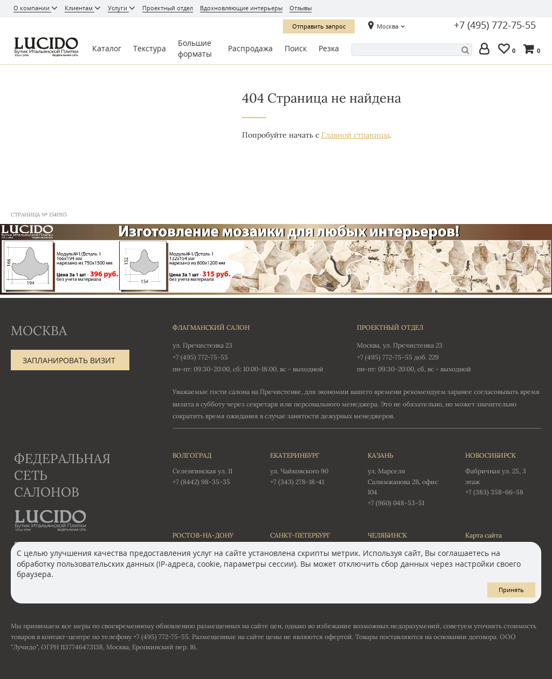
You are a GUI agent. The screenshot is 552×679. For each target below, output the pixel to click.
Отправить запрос (319, 26)
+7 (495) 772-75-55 (495, 25)
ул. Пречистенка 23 (202, 345)
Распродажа (250, 48)
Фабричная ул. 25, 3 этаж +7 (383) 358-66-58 (503, 473)
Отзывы (300, 8)
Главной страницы (355, 135)
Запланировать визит (69, 360)
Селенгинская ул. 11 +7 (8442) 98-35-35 (210, 468)
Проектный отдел (167, 8)
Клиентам (79, 8)
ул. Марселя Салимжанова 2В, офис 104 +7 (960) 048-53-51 (406, 478)
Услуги (118, 8)
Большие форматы (195, 48)
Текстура (149, 48)
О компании (32, 8)
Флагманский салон (211, 327)
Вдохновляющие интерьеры (241, 8)
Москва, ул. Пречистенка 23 (400, 345)
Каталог (106, 48)
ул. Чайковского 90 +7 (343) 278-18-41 (308, 468)
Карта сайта (483, 535)
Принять (511, 590)
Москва (387, 26)
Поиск (296, 48)
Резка (329, 48)
